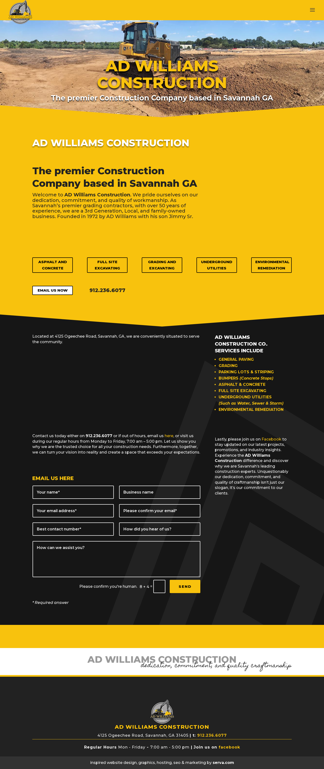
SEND (185, 586)
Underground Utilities (216, 265)
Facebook (271, 439)
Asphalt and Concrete (52, 265)
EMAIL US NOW (53, 290)
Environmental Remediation (272, 265)
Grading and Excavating (162, 265)
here (169, 436)
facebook (229, 747)
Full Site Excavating (107, 265)
